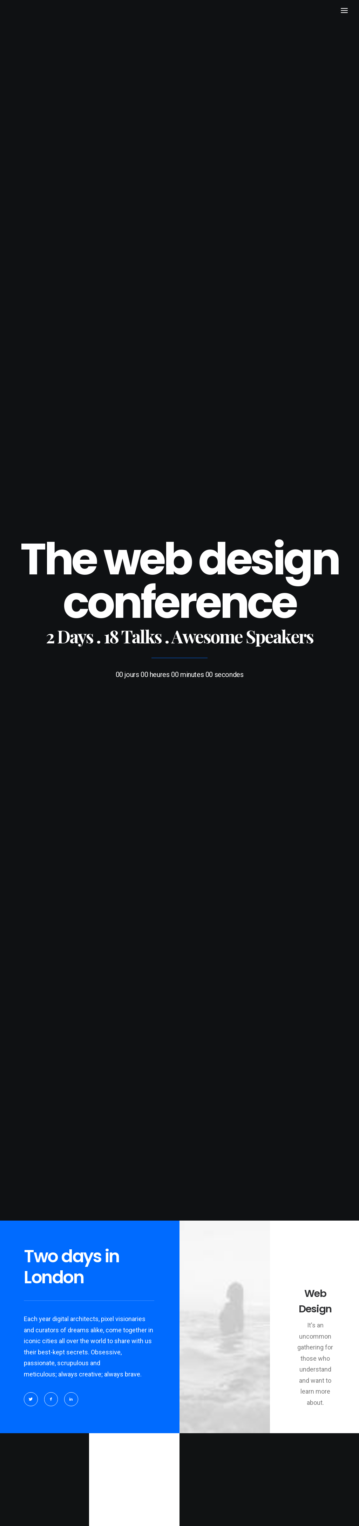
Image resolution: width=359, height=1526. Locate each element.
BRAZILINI (37, 1512)
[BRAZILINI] (28, 26)
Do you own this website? (64, 1176)
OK (127, 1176)
